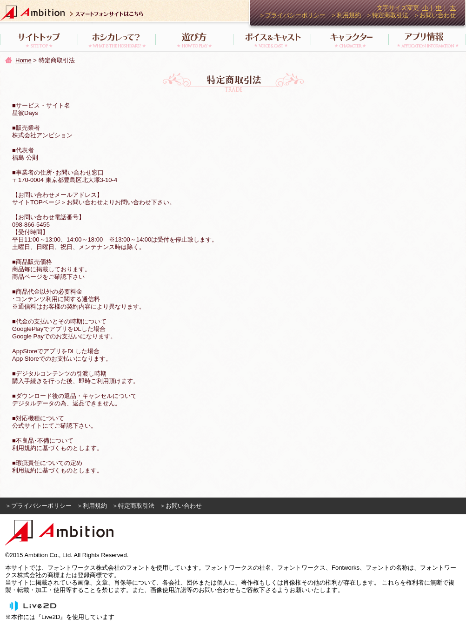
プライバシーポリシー (295, 15)
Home (23, 60)
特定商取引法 (390, 15)
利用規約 (349, 15)
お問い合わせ (437, 15)
